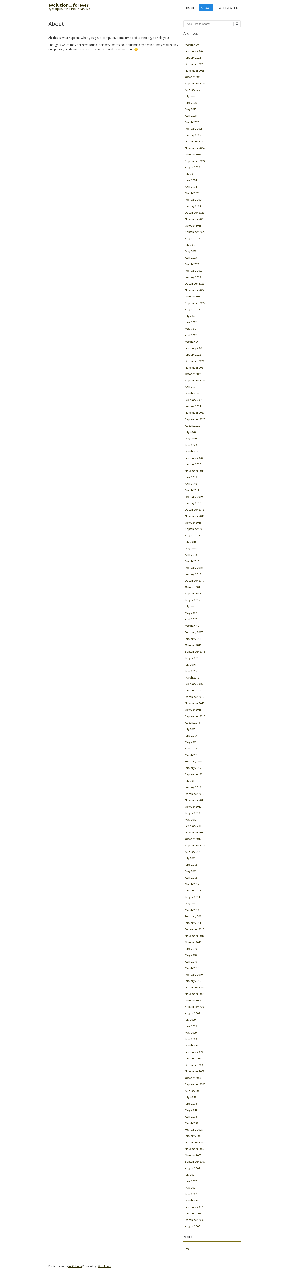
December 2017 (194, 580)
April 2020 (191, 445)
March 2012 (192, 884)
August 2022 (192, 309)
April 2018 (191, 555)
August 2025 (192, 90)
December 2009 (194, 987)
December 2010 (194, 929)
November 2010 (194, 936)
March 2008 (192, 1123)
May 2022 (191, 329)
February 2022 (194, 348)
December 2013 (194, 794)
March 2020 (192, 451)
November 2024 (194, 148)
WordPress (104, 1266)
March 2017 (192, 626)
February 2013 (194, 826)
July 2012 (190, 858)
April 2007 (191, 1194)
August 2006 (192, 1226)
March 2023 (192, 264)
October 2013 (193, 806)
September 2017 (195, 593)
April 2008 (191, 1116)
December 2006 (194, 1220)
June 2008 (191, 1103)
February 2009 (194, 1052)
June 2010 (191, 949)
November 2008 (194, 1071)
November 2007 (194, 1149)
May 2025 (191, 109)
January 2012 (193, 890)
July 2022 (190, 316)
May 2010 (191, 955)
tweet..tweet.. (228, 8)
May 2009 (191, 1032)
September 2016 (195, 652)
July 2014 (190, 781)
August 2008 (192, 1091)
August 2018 (192, 535)
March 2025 (192, 122)
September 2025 (195, 83)
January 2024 (193, 206)
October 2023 (193, 225)
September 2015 (195, 716)
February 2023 (194, 270)
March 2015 (192, 755)
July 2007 (190, 1174)
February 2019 (194, 497)
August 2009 (192, 1013)
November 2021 (194, 367)
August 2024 (192, 167)
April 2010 (191, 961)
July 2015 (190, 729)
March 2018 (192, 561)
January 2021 (193, 406)
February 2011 (194, 916)
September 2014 (195, 774)
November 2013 (194, 800)
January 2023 (193, 277)
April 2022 (191, 335)
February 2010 (194, 974)
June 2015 (191, 735)
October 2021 (193, 374)
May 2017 (191, 613)
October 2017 (193, 587)
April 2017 (191, 619)
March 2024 (192, 193)
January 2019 (193, 503)
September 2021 (195, 380)
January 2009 (193, 1058)
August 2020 (192, 425)
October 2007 (193, 1155)
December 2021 (194, 361)
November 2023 (194, 219)
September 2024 (195, 161)
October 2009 (193, 1000)
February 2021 (194, 400)
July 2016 (190, 664)
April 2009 (191, 1039)
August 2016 (192, 658)
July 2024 (190, 174)
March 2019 (192, 490)
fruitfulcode (75, 1266)
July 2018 (190, 542)
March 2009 (192, 1045)
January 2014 (193, 787)
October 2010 (193, 942)
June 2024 (191, 180)
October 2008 (193, 1078)
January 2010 (193, 981)
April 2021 (191, 387)
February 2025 (194, 128)
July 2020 (190, 432)
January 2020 (193, 464)
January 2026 (193, 57)
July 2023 (190, 245)
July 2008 (190, 1097)
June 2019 (191, 477)
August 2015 (192, 722)
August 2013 (192, 813)
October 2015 (193, 710)
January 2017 (193, 639)
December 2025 (194, 64)
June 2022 (191, 322)
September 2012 (195, 845)
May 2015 (191, 742)
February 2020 (194, 458)
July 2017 (190, 606)
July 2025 (190, 96)
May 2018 (191, 548)
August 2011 (192, 897)
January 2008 (193, 1136)
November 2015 (194, 703)
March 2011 (192, 910)
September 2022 (195, 303)
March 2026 (192, 45)
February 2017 (194, 632)
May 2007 (191, 1187)
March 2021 (192, 393)
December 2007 (194, 1142)
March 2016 (192, 677)
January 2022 (193, 354)
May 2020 (191, 438)
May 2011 (191, 903)
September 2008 (195, 1084)
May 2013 (191, 819)
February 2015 (194, 761)
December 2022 (194, 283)
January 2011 (193, 923)
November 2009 (194, 994)
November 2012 (194, 832)
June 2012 (191, 864)
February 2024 (194, 200)
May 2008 (191, 1110)
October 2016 (193, 645)
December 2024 (194, 141)
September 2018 (195, 529)
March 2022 (192, 342)
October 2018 (193, 522)
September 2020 (195, 419)
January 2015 (193, 768)
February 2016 (194, 684)
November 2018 (194, 516)
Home (190, 8)
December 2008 (194, 1065)
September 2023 (195, 232)
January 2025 (193, 135)
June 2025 (191, 103)
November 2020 (194, 412)
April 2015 (191, 748)
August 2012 (192, 852)
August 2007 (192, 1168)
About (206, 8)
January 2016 (193, 690)
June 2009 (191, 1026)
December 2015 (194, 697)
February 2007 (194, 1207)
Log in (188, 1248)
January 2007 (193, 1213)
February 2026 (194, 51)
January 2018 (193, 574)
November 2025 (194, 70)
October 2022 (193, 296)
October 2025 (193, 77)
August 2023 (192, 238)
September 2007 (195, 1162)
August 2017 (192, 600)
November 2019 (194, 471)
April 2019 (191, 484)
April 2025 (191, 115)
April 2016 (191, 671)
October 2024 (193, 154)
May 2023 (191, 251)
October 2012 (193, 839)
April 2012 (191, 877)
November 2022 (194, 290)
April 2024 (191, 187)
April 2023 (191, 258)
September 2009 (195, 1007)
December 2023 (194, 212)
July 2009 (190, 1019)
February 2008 (194, 1129)
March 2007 (192, 1200)
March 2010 (192, 968)
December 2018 (194, 509)
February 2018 (194, 567)
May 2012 (191, 871)
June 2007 (191, 1181)
